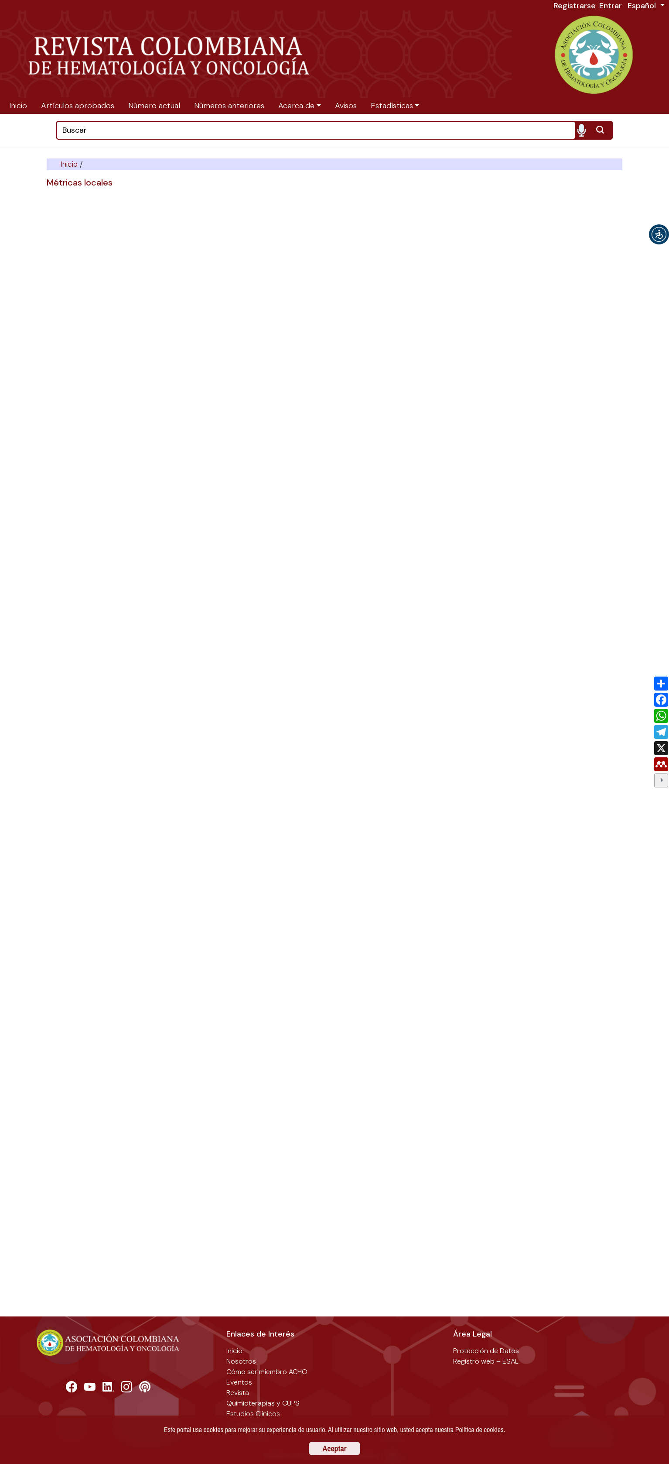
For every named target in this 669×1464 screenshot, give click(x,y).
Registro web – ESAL (486, 1361)
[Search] (316, 130)
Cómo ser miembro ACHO (266, 1371)
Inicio (70, 164)
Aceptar (335, 1448)
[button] (659, 234)
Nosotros (241, 1361)
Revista (237, 1392)
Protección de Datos (486, 1350)
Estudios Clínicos (253, 1413)
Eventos (239, 1382)
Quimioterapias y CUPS (263, 1403)
